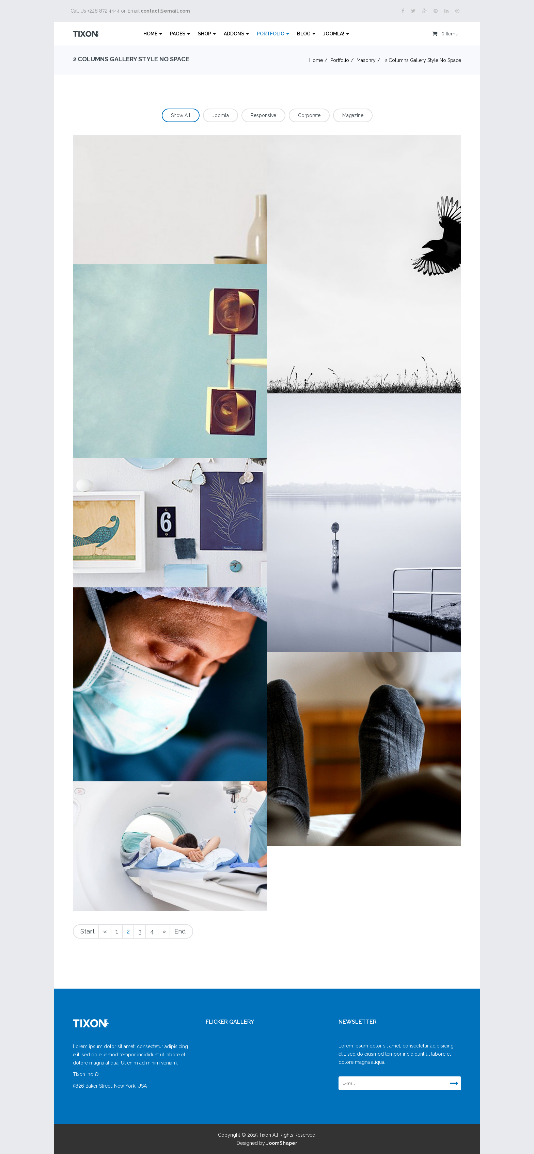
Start (87, 931)
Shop (204, 33)
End (180, 931)
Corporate (309, 115)
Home (150, 33)
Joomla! (333, 33)
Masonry (366, 60)
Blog (304, 33)
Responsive (263, 115)
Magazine (352, 115)
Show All (180, 115)
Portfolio (270, 33)
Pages (177, 33)
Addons (234, 33)
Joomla (220, 115)
